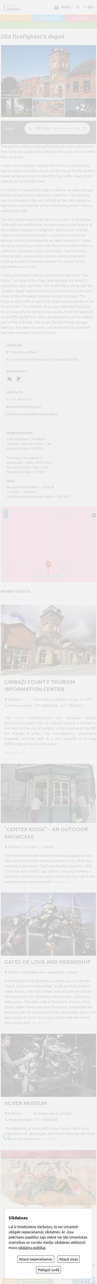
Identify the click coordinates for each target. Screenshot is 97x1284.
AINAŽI (16, 18)
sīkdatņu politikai (31, 1248)
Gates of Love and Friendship (47, 962)
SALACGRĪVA (48, 18)
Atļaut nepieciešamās (35, 1259)
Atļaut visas (68, 1259)
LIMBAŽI (80, 18)
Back (9, 1280)
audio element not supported (57, 128)
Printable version (37, 1280)
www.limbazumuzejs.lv (25, 406)
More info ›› (13, 753)
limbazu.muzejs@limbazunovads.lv (34, 414)
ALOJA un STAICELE (48, 25)
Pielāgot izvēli (48, 1270)
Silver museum (25, 1103)
